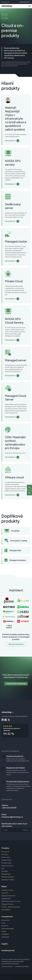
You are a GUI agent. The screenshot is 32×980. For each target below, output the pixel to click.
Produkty (5, 848)
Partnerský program (7, 928)
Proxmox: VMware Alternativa (10, 907)
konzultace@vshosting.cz (12, 817)
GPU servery (5, 852)
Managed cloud (6, 863)
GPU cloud (4, 854)
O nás (3, 923)
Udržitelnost (5, 934)
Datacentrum (5, 920)
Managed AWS (6, 898)
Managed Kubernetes (8, 896)
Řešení (4, 886)
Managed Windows (7, 904)
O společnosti (7, 916)
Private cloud (5, 857)
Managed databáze (7, 877)
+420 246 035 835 (24, 2)
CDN (2, 868)
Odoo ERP (4, 893)
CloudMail (4, 871)
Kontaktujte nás (8, 950)
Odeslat (25, 830)
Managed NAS (5, 874)
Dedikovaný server (7, 866)
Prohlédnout (10, 141)
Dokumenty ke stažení (22, 966)
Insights (4, 944)
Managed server (6, 860)
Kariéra (3, 931)
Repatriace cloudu (7, 890)
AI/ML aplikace (5, 910)
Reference (4, 926)
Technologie (5, 937)
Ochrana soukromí (7, 966)
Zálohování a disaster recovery (10, 901)
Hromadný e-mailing (7, 880)
